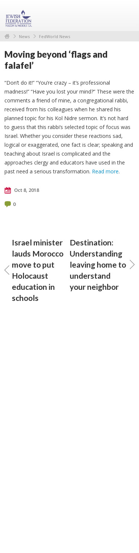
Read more (105, 171)
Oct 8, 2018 (21, 190)
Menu (126, 15)
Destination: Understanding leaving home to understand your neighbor (102, 264)
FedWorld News (54, 36)
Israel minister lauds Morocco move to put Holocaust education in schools (33, 270)
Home (7, 36)
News (24, 36)
